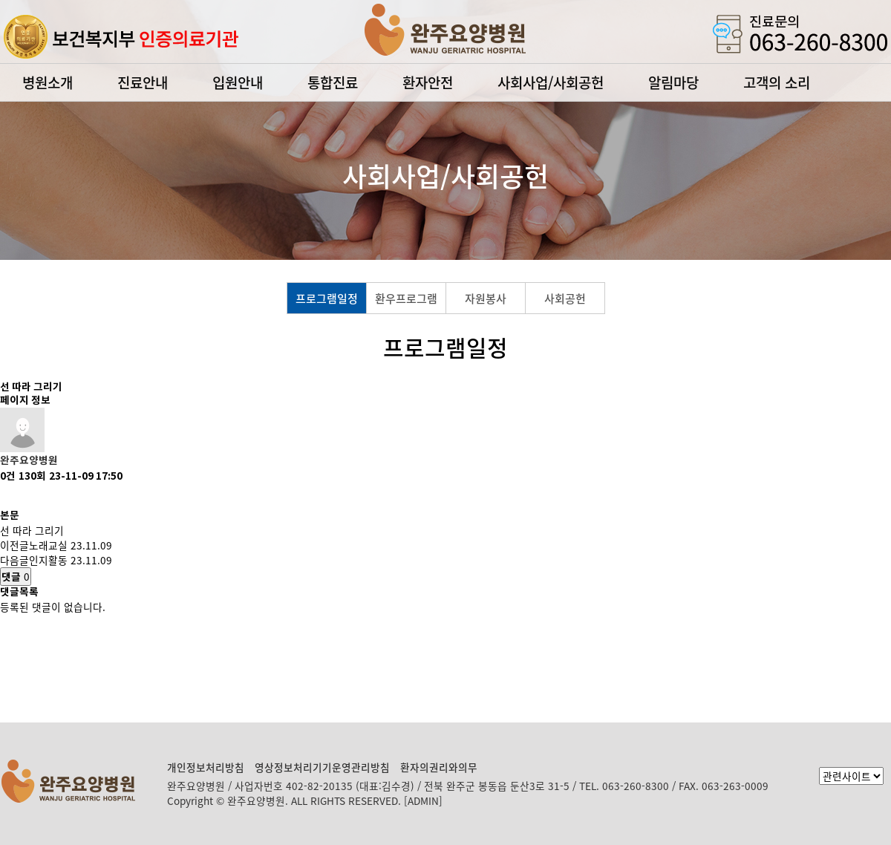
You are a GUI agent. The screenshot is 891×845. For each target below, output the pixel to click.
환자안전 (427, 82)
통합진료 (332, 82)
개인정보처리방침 (205, 767)
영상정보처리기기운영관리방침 (322, 767)
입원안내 (237, 82)
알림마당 (673, 82)
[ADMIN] (423, 800)
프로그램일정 (327, 298)
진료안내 (142, 82)
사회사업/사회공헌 (550, 82)
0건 (8, 476)
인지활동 (48, 559)
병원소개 (47, 82)
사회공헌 (565, 298)
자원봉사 (485, 298)
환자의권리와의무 (438, 767)
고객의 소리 (776, 82)
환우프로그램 (406, 298)
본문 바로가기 (0, 0)
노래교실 (48, 545)
